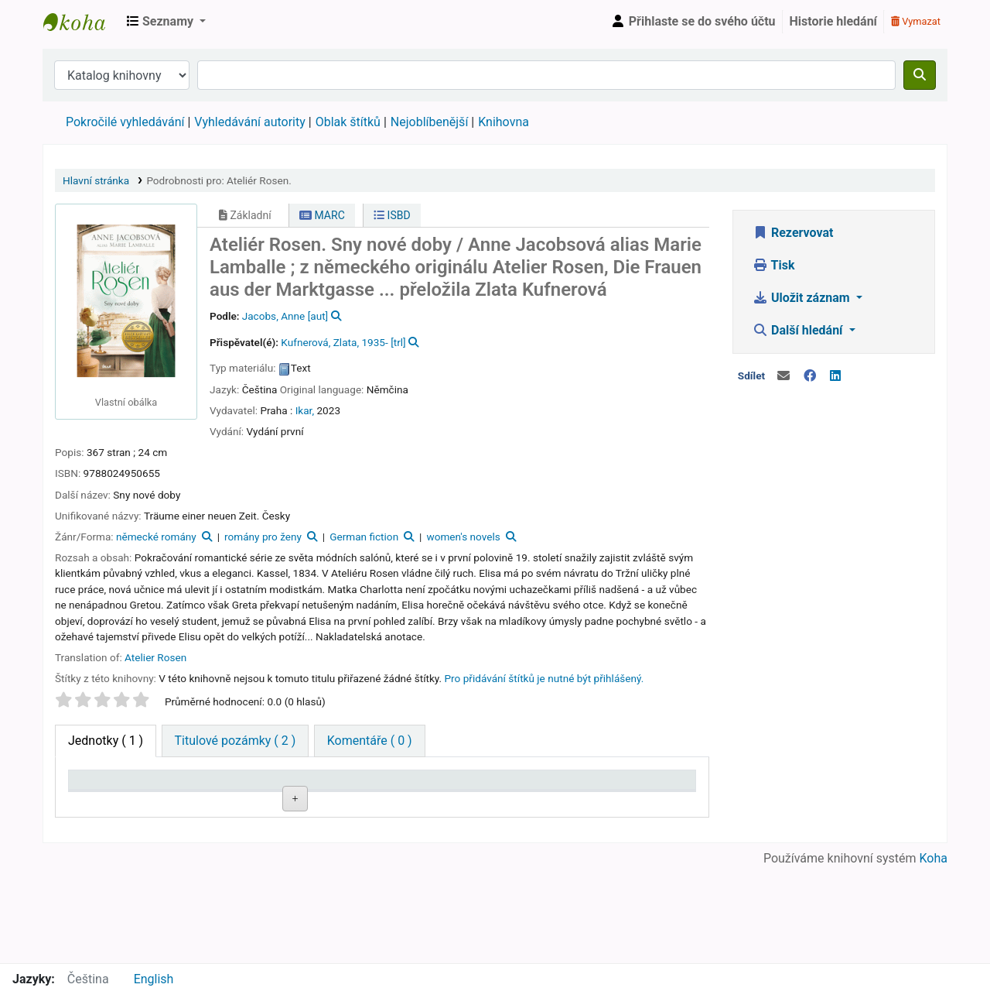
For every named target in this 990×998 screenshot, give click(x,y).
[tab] (235, 741)
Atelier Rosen (155, 657)
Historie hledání (833, 21)
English (154, 979)
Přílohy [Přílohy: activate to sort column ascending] (331, 802)
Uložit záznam (803, 297)
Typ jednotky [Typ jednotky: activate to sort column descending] (99, 794)
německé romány (156, 536)
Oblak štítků (348, 122)
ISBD (392, 215)
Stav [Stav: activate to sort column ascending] (481, 802)
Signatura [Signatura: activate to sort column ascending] (259, 802)
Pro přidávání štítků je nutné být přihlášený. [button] (544, 678)
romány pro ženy (263, 536)
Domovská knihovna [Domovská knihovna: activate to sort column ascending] (182, 794)
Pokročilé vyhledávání (125, 122)
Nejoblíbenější (430, 122)
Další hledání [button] (799, 330)
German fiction (363, 536)
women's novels (463, 536)
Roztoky (176, 838)
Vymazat (915, 21)
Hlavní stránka (96, 180)
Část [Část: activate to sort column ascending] (403, 802)
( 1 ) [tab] (105, 740)
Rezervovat (793, 232)
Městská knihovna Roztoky (82, 21)
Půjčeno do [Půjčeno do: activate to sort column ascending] (568, 794)
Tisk (773, 265)
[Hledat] (919, 75)
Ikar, (304, 410)
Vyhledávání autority (249, 122)
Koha (933, 953)
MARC (322, 215)
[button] (166, 21)
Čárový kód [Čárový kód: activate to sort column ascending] (644, 794)
